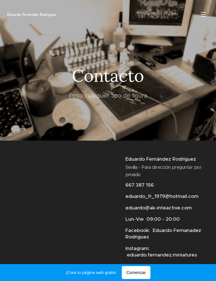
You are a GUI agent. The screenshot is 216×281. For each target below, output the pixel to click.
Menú (203, 14)
